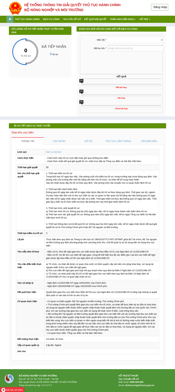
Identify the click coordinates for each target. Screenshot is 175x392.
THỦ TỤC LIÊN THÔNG (118, 141)
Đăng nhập (160, 7)
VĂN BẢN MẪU (149, 141)
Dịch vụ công (51, 19)
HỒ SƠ (88, 141)
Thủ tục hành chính (27, 19)
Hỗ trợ (144, 19)
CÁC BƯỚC (59, 141)
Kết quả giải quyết (95, 19)
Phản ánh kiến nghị (123, 19)
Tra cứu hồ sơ (72, 19)
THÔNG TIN (27, 141)
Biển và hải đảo (53, 152)
